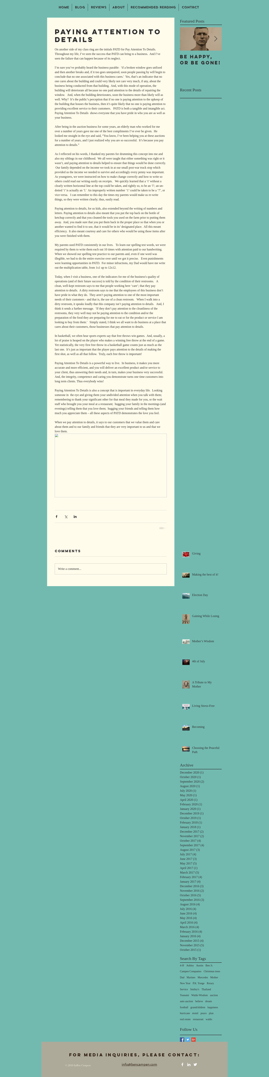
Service (184, 989)
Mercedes (203, 977)
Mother (214, 977)
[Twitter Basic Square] (188, 1039)
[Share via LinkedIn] (75, 516)
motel (195, 1013)
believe (199, 1001)
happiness (212, 1007)
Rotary (210, 983)
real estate (185, 1019)
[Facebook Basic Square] (182, 1039)
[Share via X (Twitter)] (66, 516)
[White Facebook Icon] (182, 1064)
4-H (182, 965)
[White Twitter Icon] (195, 1064)
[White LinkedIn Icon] (189, 1064)
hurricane (185, 1013)
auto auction (186, 1001)
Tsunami (184, 995)
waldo (209, 1019)
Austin (199, 965)
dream (208, 1001)
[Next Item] (215, 39)
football (184, 1007)
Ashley (190, 965)
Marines (191, 977)
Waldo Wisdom (199, 995)
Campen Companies (190, 971)
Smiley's (194, 989)
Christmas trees (212, 971)
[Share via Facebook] (56, 516)
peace (204, 1013)
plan (211, 1013)
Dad (182, 977)
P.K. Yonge (198, 983)
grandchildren (198, 1007)
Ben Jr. (209, 965)
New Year (185, 983)
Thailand (206, 989)
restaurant (198, 1019)
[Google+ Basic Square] (193, 1039)
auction (214, 995)
